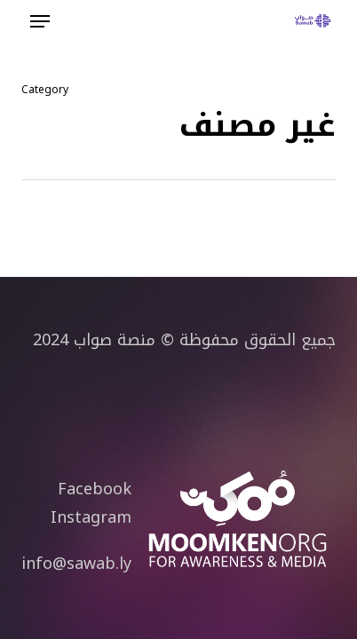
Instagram (91, 517)
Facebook (94, 489)
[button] (40, 21)
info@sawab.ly (76, 563)
